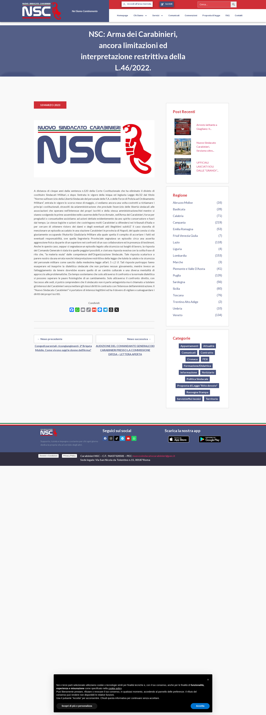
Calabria (178, 216)
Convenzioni (191, 15)
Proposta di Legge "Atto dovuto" (197, 385)
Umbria (177, 308)
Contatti (238, 15)
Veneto (177, 315)
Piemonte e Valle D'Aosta (189, 269)
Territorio (212, 398)
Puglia (177, 275)
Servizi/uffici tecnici (189, 398)
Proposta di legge (211, 15)
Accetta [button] (200, 706)
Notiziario (208, 372)
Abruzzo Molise (183, 202)
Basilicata (179, 209)
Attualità (208, 345)
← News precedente (49, 338)
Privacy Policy (69, 456)
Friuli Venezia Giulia (185, 235)
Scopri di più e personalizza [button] (77, 706)
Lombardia (180, 255)
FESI (205, 359)
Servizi (157, 15)
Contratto (207, 352)
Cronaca (192, 359)
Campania (179, 222)
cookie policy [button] (114, 688)
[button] (208, 679)
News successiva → (139, 338)
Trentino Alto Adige (185, 302)
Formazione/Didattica (197, 365)
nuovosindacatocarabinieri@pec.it (154, 455)
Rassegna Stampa (197, 392)
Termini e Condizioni (48, 456)
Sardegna (179, 282)
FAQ (227, 15)
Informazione (188, 372)
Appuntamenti (189, 345)
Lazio (176, 242)
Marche (178, 262)
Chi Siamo (140, 15)
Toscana (178, 295)
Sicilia (176, 288)
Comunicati (173, 15)
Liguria (177, 249)
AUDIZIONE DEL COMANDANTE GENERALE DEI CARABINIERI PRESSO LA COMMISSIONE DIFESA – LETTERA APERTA (125, 350)
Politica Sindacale (197, 378)
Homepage (122, 15)
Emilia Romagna (183, 229)
